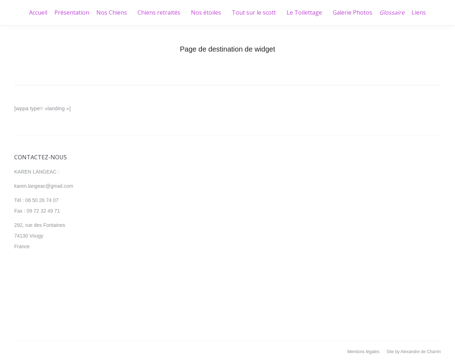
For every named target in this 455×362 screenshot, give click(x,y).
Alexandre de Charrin (421, 351)
